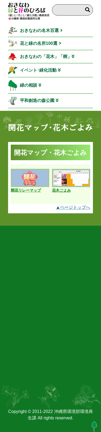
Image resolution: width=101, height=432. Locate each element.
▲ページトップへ (73, 207)
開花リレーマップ (26, 190)
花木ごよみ (61, 190)
